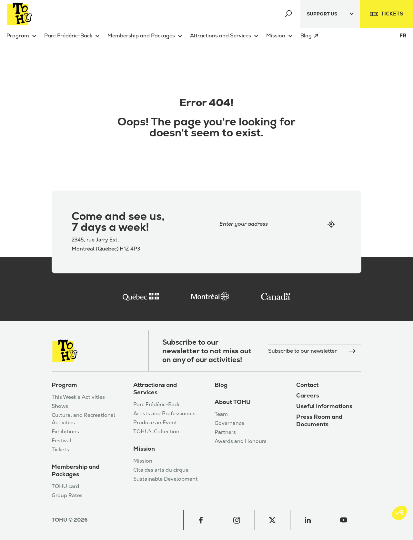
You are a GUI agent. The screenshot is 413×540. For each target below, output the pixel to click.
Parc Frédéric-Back (156, 404)
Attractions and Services (155, 388)
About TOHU (233, 402)
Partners (225, 432)
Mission (144, 448)
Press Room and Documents (319, 420)
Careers (307, 395)
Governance (229, 423)
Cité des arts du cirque (160, 469)
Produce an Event (155, 422)
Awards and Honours (241, 441)
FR (403, 36)
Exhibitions (65, 431)
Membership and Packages (75, 470)
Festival (61, 440)
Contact (307, 384)
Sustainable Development (165, 479)
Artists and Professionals (164, 413)
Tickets (60, 449)
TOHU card (65, 486)
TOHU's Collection (156, 431)
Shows (60, 406)
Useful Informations (324, 406)
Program (64, 384)
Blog (221, 384)
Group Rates (67, 495)
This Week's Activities (78, 397)
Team (221, 414)
